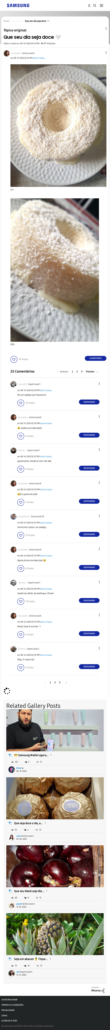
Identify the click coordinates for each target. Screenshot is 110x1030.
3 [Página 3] (81, 371)
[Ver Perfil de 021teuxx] (22, 649)
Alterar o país (9, 1021)
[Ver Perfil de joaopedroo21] (24, 516)
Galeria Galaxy (38, 58)
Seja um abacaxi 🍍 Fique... (31, 959)
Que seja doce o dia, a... (28, 823)
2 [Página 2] (77, 371)
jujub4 (19, 904)
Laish (18, 836)
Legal (4, 1015)
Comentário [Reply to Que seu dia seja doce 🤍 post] (96, 358)
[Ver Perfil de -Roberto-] (22, 583)
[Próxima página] (92, 372)
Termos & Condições (12, 1005)
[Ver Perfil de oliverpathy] (16, 53)
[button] (101, 52)
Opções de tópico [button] (101, 28)
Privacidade (8, 1010)
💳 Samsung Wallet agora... (31, 755)
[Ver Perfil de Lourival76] (22, 384)
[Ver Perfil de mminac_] (22, 450)
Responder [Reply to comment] (89, 402)
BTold (18, 768)
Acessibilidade (9, 999)
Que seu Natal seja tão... (29, 891)
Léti (18, 972)
